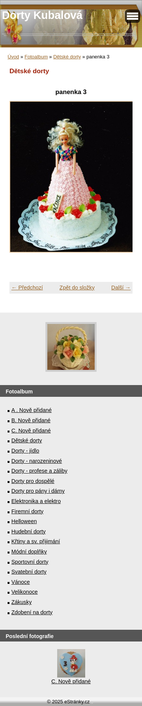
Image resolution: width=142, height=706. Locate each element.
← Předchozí (27, 288)
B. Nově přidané (30, 420)
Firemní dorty (27, 511)
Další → (121, 288)
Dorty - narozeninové (36, 461)
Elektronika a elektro (36, 501)
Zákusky (21, 602)
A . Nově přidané (31, 410)
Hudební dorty (28, 531)
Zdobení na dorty (32, 612)
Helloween (24, 521)
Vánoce (20, 582)
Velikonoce (24, 592)
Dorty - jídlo (25, 451)
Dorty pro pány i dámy (38, 491)
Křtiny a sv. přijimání (35, 541)
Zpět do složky (77, 288)
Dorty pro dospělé (33, 481)
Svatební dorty (29, 572)
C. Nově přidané (31, 431)
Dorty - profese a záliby (39, 471)
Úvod (13, 57)
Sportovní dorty (29, 562)
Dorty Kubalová (42, 15)
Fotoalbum (36, 57)
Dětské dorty (67, 57)
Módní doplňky (29, 552)
